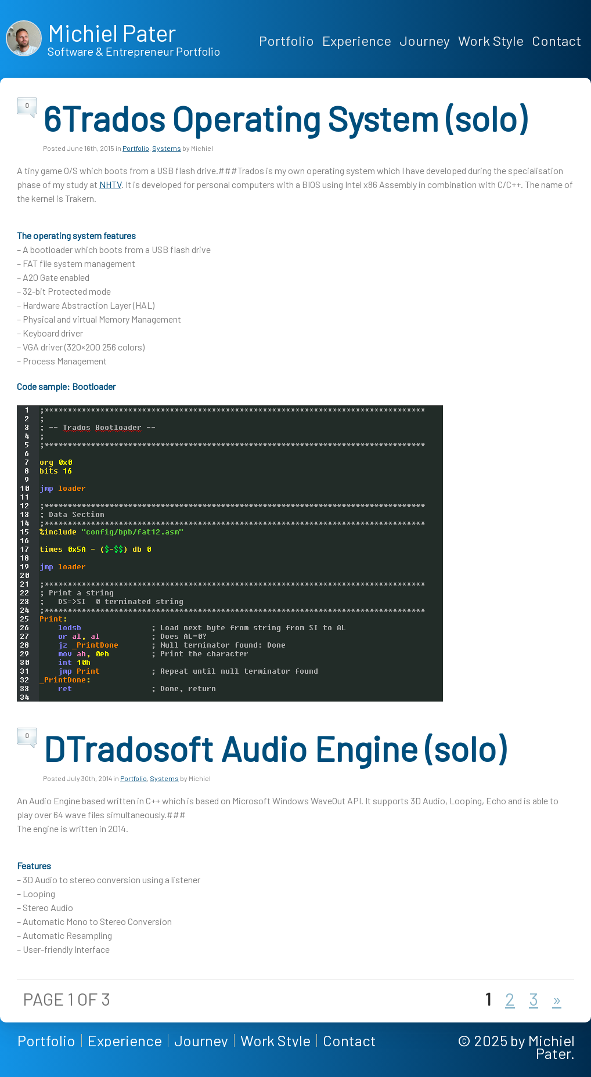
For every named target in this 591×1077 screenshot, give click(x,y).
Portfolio (286, 40)
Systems (166, 148)
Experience (356, 40)
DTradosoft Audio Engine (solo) (274, 748)
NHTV (110, 184)
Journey (424, 40)
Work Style (491, 40)
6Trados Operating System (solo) (284, 118)
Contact (556, 40)
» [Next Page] (556, 998)
